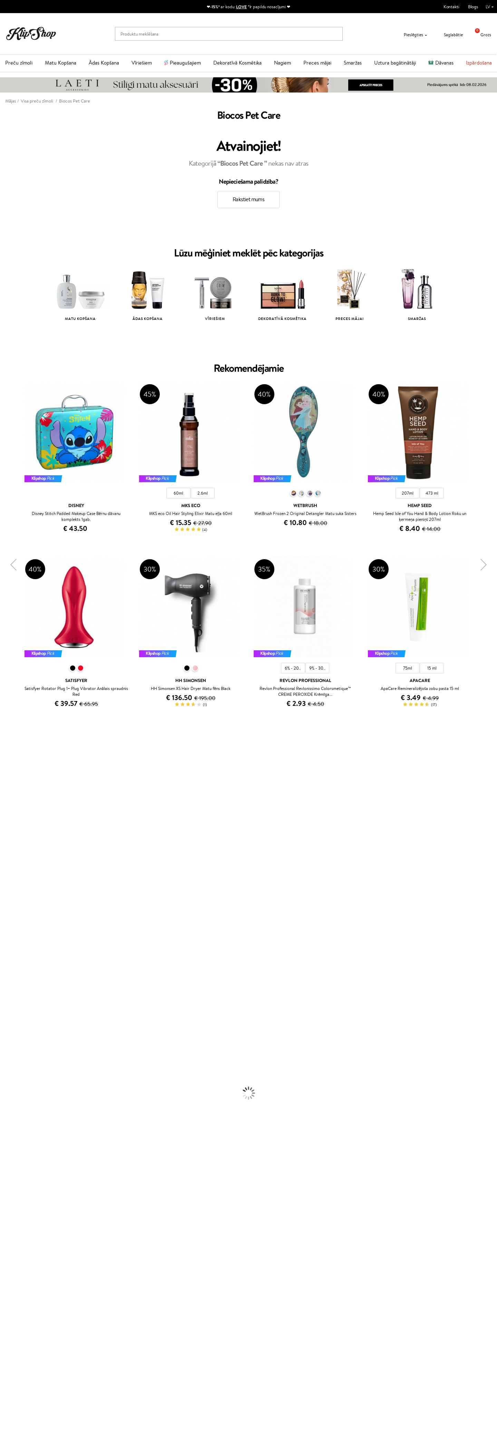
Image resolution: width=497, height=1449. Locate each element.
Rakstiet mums (248, 199)
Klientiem (102, 1260)
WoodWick (10, 832)
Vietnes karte (23, 1293)
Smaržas (353, 62)
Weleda (7, 980)
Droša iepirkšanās (392, 1242)
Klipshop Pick (185, 1287)
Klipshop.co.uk (186, 1312)
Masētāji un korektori (20, 1148)
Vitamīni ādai (12, 1209)
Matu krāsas (11, 1074)
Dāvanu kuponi (105, 1300)
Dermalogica (12, 825)
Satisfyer (8, 838)
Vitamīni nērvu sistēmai (22, 1222)
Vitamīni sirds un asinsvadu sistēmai (33, 1235)
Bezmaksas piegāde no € (36, 1242)
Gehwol (7, 811)
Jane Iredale (11, 798)
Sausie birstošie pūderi (21, 1155)
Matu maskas (12, 1040)
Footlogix (9, 946)
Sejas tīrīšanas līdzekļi (20, 1101)
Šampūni (8, 1027)
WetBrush (9, 912)
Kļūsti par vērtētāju (191, 1273)
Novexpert (10, 1013)
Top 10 (179, 1266)
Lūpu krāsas (11, 1182)
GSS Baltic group (190, 1299)
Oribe (5, 926)
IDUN (5, 986)
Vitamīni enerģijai (17, 1202)
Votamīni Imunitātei (19, 1229)
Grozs (480, 34)
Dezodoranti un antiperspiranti (29, 1114)
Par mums (101, 1266)
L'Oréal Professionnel (20, 751)
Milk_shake (10, 757)
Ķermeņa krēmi (15, 1087)
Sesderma (9, 784)
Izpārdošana (479, 62)
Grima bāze (11, 1134)
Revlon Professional (19, 919)
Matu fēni (9, 1060)
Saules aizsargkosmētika (22, 1121)
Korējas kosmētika (17, 1128)
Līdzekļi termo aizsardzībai (24, 1067)
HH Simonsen (13, 966)
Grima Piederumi (16, 1141)
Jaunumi (24, 1351)
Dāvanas (444, 62)
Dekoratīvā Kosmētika (237, 62)
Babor (5, 764)
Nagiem (282, 62)
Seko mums (346, 1303)
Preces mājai (317, 62)
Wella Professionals (18, 892)
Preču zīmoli (18, 62)
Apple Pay (20, 1273)
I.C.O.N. (8, 805)
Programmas (186, 1260)
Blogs (473, 7)
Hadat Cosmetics (16, 771)
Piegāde (99, 1293)
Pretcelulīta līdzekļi (18, 1107)
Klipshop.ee (184, 1319)
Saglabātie (449, 34)
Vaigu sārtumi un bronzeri (24, 1175)
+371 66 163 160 (350, 1266)
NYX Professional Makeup (24, 852)
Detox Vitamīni (14, 1215)
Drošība (17, 1287)
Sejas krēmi (11, 1080)
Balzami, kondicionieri (20, 1034)
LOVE (241, 7)
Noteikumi (20, 1266)
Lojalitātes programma (194, 1280)
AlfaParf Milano (15, 973)
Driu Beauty (11, 885)
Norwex (7, 791)
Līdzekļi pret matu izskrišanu (26, 1047)
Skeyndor (9, 899)
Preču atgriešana (148, 1242)
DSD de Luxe (12, 879)
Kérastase (9, 778)
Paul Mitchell (12, 993)
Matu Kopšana (60, 62)
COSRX (7, 845)
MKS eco (8, 865)
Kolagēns (8, 1195)
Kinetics (8, 939)
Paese (5, 872)
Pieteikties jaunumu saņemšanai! (46, 1358)
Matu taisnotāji (14, 1054)
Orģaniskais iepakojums (276, 1242)
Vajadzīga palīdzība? (353, 1260)
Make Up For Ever (17, 1000)
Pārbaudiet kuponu (109, 1307)
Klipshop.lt (183, 1306)
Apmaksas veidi (105, 1287)
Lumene (8, 1007)
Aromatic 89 (12, 932)
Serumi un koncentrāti (21, 1094)
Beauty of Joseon (16, 818)
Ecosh (5, 859)
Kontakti (451, 7)
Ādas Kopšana (104, 62)
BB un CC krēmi (15, 1161)
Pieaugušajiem (185, 62)
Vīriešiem (141, 62)
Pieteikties (32, 1385)
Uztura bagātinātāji (395, 62)
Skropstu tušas (14, 1168)
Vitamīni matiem (16, 1188)
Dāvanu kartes (267, 1260)
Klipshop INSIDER (27, 1280)
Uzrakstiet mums (351, 1279)
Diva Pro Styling (15, 905)
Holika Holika (12, 959)
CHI (4, 953)
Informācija (23, 1260)
